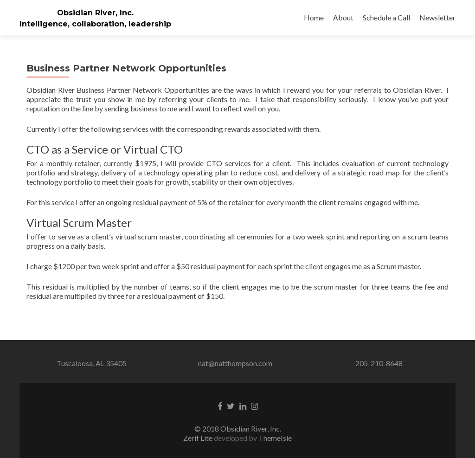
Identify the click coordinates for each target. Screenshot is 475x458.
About (343, 17)
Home (314, 17)
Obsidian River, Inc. (95, 12)
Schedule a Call (386, 17)
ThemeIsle (275, 437)
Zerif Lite (198, 437)
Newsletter (437, 17)
